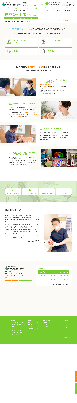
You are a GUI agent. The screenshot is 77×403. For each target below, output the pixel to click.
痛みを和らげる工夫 (34, 383)
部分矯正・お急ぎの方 (34, 385)
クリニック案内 (46, 379)
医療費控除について (16, 389)
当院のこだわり (32, 379)
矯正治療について (15, 379)
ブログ (45, 383)
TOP (6, 379)
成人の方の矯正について (17, 381)
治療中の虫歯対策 (33, 387)
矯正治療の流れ (15, 387)
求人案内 (67, 382)
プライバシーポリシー (67, 396)
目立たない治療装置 (34, 381)
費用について (15, 385)
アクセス (46, 385)
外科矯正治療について (17, 391)
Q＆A (66, 379)
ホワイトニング (15, 393)
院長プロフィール (48, 381)
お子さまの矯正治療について (18, 383)
